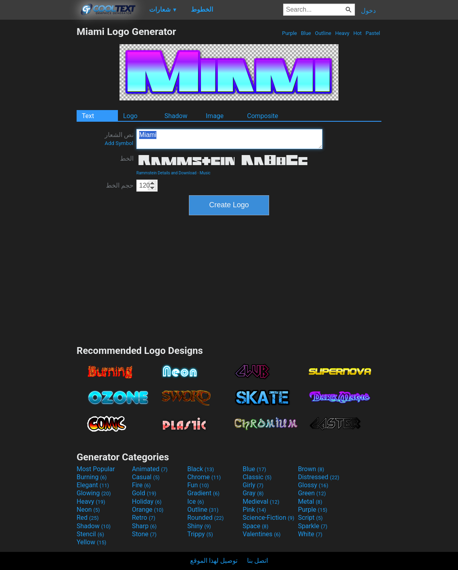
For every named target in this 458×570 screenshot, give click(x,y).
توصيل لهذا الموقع (213, 560)
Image (215, 116)
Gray (253, 493)
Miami (229, 139)
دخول (368, 10)
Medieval (261, 501)
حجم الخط (120, 185)
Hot (357, 33)
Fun (198, 485)
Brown (311, 469)
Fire (141, 485)
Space (255, 526)
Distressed (318, 477)
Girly (253, 485)
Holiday (147, 501)
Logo (130, 116)
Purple (289, 33)
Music (205, 173)
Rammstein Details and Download (166, 173)
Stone (144, 534)
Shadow (175, 116)
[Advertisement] (38, 146)
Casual (146, 477)
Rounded (205, 517)
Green (312, 493)
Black (200, 469)
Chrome (204, 477)
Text (88, 116)
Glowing (94, 493)
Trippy (200, 534)
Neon (88, 509)
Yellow (91, 542)
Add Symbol (119, 143)
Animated (150, 469)
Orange (148, 509)
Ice (195, 501)
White (310, 534)
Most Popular (96, 469)
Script (310, 517)
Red (88, 517)
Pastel (372, 33)
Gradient (203, 493)
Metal (310, 501)
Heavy (342, 33)
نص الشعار (119, 138)
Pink (254, 509)
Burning (92, 477)
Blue (306, 33)
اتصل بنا (257, 560)
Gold (144, 493)
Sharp (144, 526)
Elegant (93, 485)
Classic (257, 477)
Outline (323, 33)
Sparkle (312, 526)
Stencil (90, 534)
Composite (262, 116)
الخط (127, 158)
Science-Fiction (268, 517)
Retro (143, 517)
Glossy (313, 485)
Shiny (199, 526)
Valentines (262, 534)
